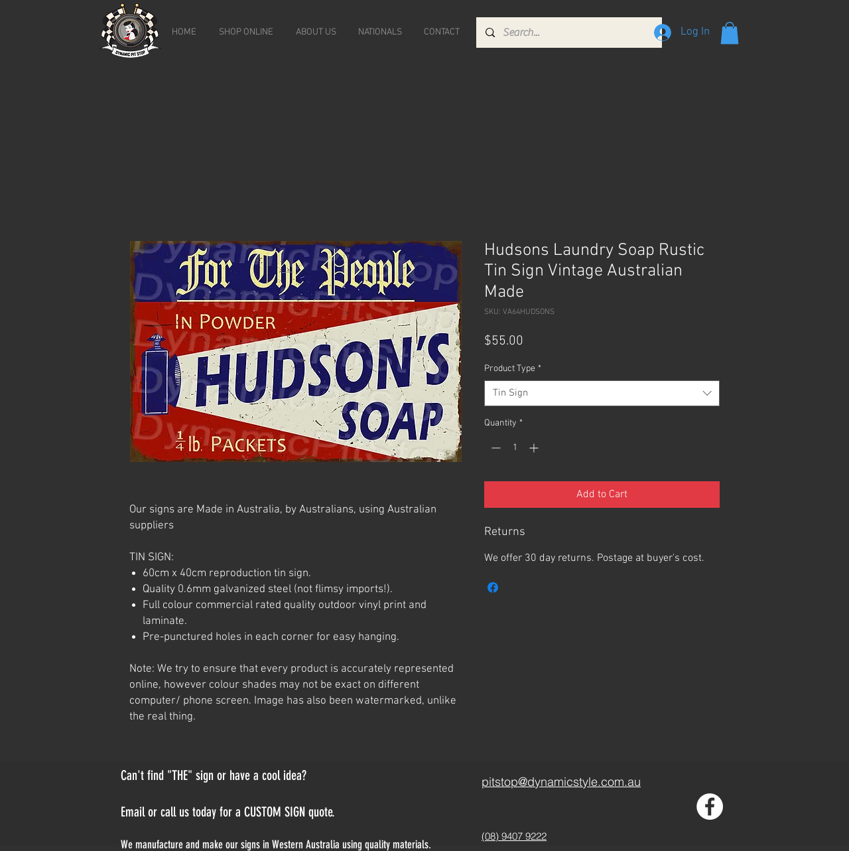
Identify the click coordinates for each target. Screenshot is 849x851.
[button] (729, 33)
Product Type (512, 368)
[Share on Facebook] (493, 587)
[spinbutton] (515, 447)
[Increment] (535, 447)
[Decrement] (494, 447)
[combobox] (602, 393)
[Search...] (568, 32)
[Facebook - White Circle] (709, 806)
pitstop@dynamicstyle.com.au (561, 781)
